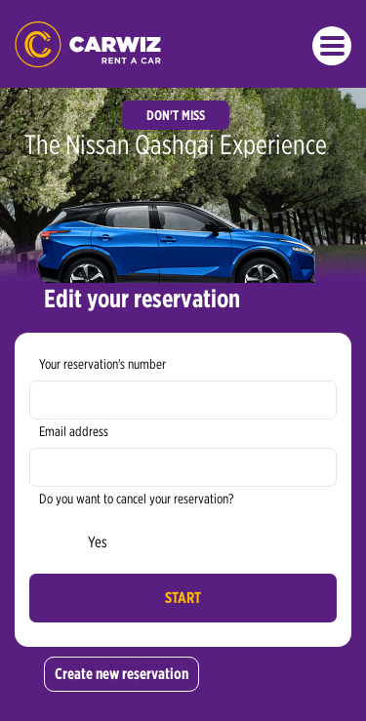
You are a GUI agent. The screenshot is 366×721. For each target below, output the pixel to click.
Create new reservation (121, 673)
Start (183, 597)
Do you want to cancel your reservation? (136, 498)
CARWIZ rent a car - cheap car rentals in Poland (88, 44)
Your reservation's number (102, 364)
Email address (73, 431)
